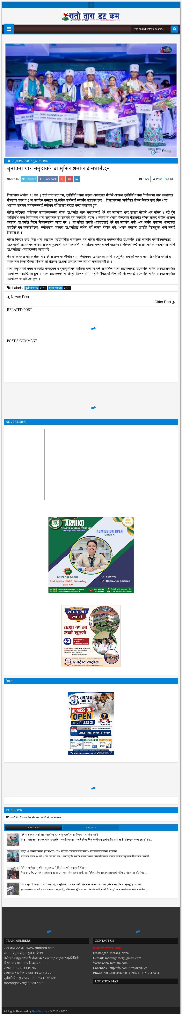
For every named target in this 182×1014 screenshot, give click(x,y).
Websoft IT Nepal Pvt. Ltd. (37, 1010)
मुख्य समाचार (60, 288)
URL (169, 179)
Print (157, 179)
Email (144, 179)
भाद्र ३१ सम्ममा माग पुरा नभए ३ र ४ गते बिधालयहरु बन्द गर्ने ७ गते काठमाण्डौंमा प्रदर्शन (69, 846)
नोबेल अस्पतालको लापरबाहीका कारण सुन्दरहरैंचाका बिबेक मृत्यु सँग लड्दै (59, 829)
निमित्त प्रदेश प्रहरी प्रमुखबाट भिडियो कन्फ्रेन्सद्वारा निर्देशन (53, 863)
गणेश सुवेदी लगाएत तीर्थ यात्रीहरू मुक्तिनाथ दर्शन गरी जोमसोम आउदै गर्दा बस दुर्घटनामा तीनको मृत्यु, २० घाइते (81, 879)
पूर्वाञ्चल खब (36, 288)
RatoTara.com (40, 1006)
